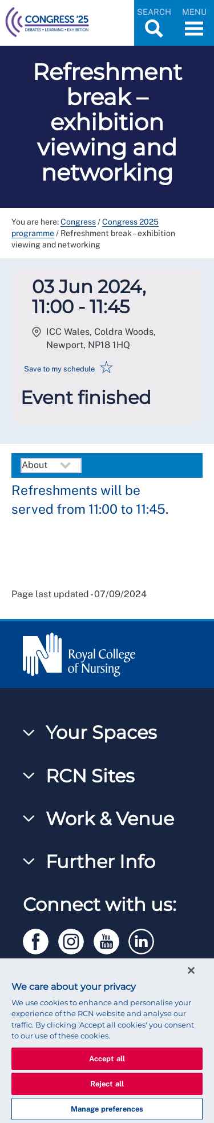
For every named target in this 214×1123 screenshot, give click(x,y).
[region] (107, 1040)
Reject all (107, 1084)
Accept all (107, 1058)
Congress (78, 221)
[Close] (191, 970)
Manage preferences (107, 1109)
